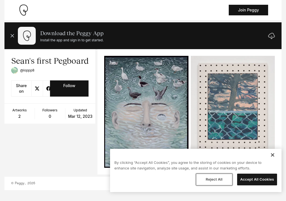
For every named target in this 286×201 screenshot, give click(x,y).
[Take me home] (23, 10)
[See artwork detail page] (146, 112)
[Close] (272, 155)
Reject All (214, 179)
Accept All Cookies (257, 179)
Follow (69, 85)
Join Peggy (248, 10)
